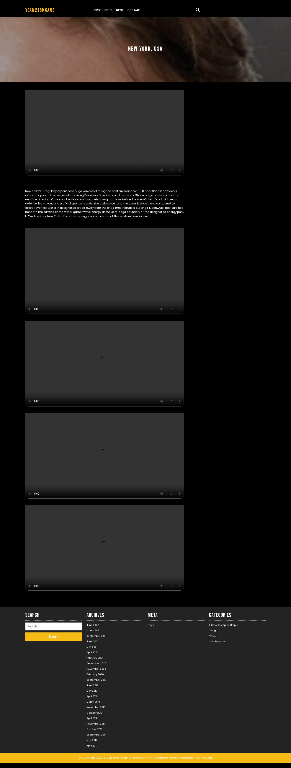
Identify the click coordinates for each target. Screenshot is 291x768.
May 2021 (91, 646)
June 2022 (92, 624)
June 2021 (92, 640)
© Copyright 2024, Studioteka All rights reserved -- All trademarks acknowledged (134, 757)
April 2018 (92, 717)
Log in (151, 624)
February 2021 (94, 657)
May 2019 (91, 689)
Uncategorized (218, 640)
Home (97, 10)
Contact (134, 10)
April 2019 (92, 695)
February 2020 (95, 673)
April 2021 (92, 651)
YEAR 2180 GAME (40, 10)
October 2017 (94, 728)
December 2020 (96, 662)
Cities (108, 10)
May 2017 (91, 739)
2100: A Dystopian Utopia (223, 624)
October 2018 (94, 711)
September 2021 (96, 635)
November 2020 (96, 667)
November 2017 (95, 722)
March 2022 (93, 629)
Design (213, 629)
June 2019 (92, 684)
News (120, 10)
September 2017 (96, 733)
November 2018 (95, 706)
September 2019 (96, 678)
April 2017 (91, 744)
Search (53, 635)
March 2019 (93, 700)
